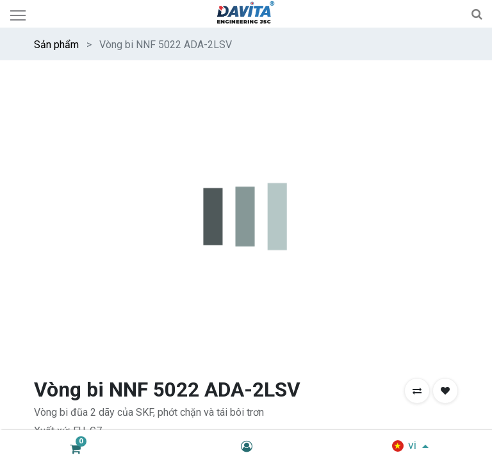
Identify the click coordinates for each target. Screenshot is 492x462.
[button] (417, 124)
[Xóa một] (45, 232)
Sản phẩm (56, 44)
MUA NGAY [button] (314, 232)
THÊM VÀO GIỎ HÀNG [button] (197, 232)
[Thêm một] (108, 232)
